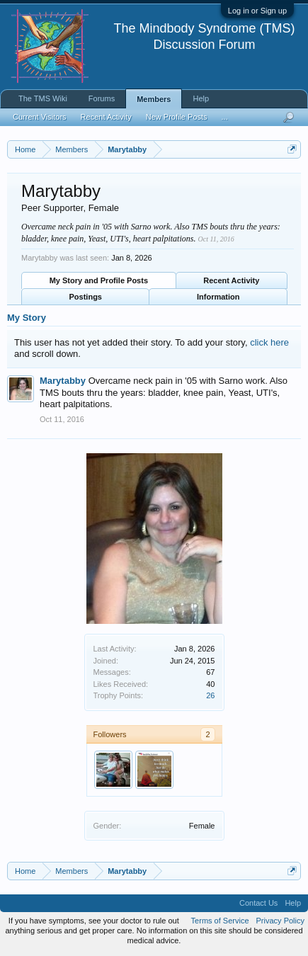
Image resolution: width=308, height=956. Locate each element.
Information (218, 296)
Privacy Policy (280, 920)
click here (269, 342)
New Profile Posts (176, 117)
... (225, 117)
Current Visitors (40, 117)
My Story (26, 317)
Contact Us (258, 903)
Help (201, 98)
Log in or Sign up (257, 10)
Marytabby (63, 380)
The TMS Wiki (42, 98)
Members (154, 99)
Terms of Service (220, 920)
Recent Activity (231, 280)
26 (210, 695)
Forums (102, 98)
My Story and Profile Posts (99, 280)
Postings (85, 296)
